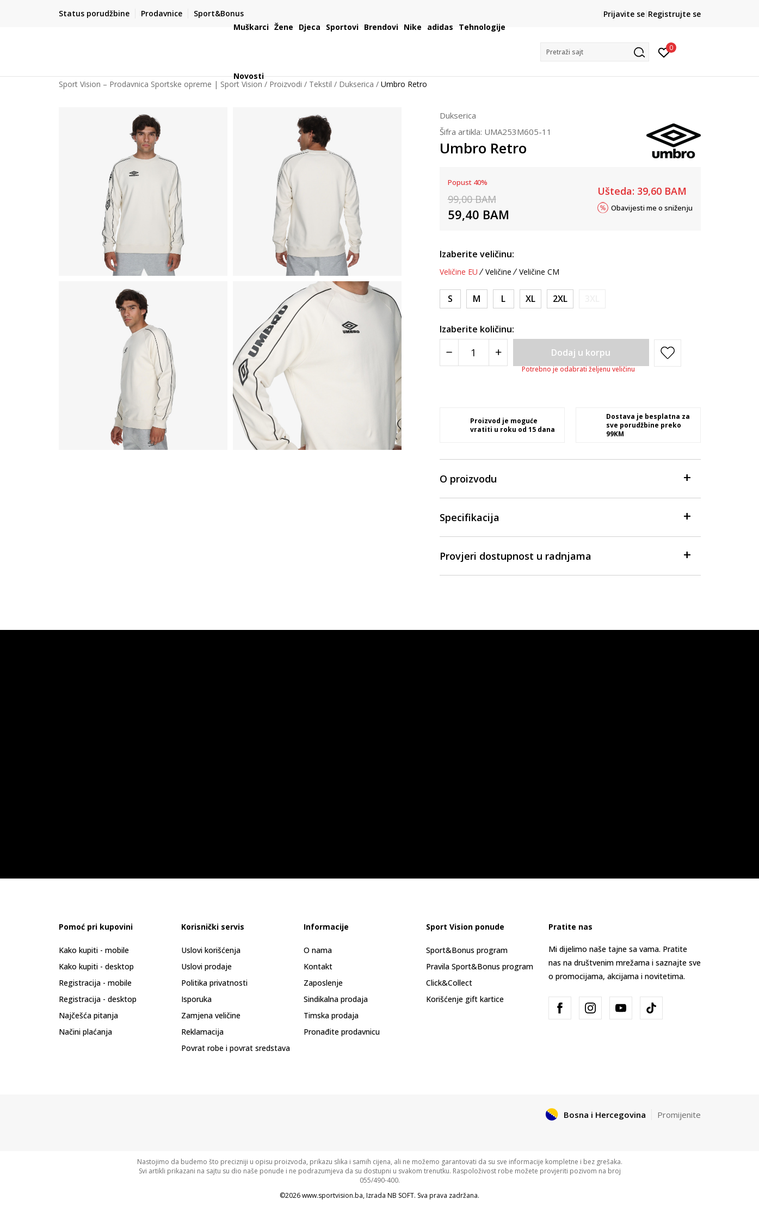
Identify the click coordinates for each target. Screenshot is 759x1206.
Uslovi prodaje (206, 966)
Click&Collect (449, 983)
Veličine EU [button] (459, 272)
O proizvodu (565, 478)
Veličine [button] (498, 272)
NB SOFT (400, 1195)
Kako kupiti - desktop (96, 966)
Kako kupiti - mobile (94, 950)
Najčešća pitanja (88, 1015)
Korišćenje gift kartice (465, 999)
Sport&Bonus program (467, 950)
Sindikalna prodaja (336, 999)
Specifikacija (565, 516)
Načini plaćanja (85, 1031)
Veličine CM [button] (539, 272)
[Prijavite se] (664, 52)
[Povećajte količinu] (498, 352)
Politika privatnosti (214, 983)
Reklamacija (202, 1031)
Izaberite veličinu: (477, 254)
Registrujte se (674, 14)
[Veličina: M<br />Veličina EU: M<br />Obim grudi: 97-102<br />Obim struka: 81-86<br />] (477, 298)
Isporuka (196, 999)
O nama (318, 950)
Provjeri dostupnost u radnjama (565, 555)
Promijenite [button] (679, 1114)
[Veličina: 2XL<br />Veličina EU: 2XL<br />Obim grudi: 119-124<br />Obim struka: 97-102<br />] (560, 298)
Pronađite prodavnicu (342, 1031)
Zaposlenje (323, 983)
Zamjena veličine (210, 1015)
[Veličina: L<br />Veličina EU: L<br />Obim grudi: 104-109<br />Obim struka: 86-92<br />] (503, 298)
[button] (594, 51)
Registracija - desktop (98, 999)
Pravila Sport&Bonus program (479, 966)
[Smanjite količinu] (449, 352)
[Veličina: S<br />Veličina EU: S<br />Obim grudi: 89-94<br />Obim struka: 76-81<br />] (450, 298)
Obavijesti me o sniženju (652, 207)
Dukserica (458, 115)
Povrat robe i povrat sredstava (235, 1048)
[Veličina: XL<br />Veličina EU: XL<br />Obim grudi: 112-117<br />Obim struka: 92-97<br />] (530, 298)
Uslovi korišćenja (210, 950)
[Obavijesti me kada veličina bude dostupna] (592, 298)
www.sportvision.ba (332, 1195)
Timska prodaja (331, 1015)
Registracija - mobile (95, 983)
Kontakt (318, 966)
